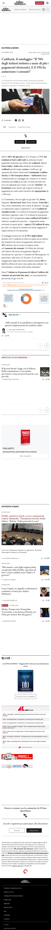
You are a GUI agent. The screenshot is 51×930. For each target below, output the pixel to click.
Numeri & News (10, 48)
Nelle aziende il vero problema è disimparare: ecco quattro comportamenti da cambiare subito (26, 324)
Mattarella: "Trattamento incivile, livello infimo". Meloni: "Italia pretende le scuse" (23, 520)
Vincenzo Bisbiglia (9, 600)
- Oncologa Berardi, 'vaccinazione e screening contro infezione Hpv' (23, 719)
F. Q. (4, 76)
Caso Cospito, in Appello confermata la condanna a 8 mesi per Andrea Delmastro (19, 591)
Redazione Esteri (9, 621)
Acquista (25, 456)
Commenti (6, 120)
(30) (47, 580)
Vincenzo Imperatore (15, 329)
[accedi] (47, 3)
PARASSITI (8, 448)
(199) (47, 558)
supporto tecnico (17, 866)
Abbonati (39, 3)
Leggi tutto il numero (25, 697)
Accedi (17, 830)
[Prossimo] (46, 345)
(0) (7, 336)
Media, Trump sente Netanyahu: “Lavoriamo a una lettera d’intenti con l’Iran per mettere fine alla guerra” (19, 612)
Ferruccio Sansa (9, 580)
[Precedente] (40, 345)
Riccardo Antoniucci (10, 558)
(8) (47, 600)
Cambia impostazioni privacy (13, 896)
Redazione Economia (10, 379)
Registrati (34, 830)
